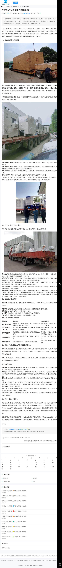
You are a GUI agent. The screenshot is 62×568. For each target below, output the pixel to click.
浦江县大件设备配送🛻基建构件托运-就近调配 (14, 501)
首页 (3, 6)
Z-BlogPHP (40, 565)
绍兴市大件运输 (6, 548)
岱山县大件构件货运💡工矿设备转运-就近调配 (14, 531)
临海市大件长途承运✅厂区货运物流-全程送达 (14, 537)
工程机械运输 (6, 481)
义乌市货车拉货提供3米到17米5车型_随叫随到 (17, 437)
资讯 (34, 481)
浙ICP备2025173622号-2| (12, 555)
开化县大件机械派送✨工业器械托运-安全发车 (14, 526)
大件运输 (8, 6)
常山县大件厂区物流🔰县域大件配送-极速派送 (14, 521)
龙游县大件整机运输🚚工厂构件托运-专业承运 (14, 516)
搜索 (16, 2)
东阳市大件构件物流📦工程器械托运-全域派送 (14, 490)
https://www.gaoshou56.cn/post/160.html (19, 429)
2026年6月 (31, 455)
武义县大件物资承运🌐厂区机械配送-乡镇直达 (14, 506)
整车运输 (5, 478)
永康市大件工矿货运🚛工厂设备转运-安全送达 (14, 496)
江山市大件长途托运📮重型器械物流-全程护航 (14, 511)
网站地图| (4, 555)
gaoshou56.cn (26, 13)
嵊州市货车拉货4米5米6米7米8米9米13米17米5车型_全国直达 (40, 441)
